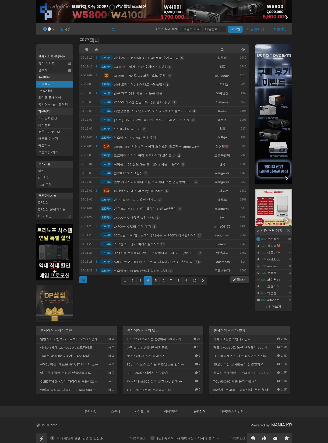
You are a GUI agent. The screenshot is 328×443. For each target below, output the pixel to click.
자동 (65, 29)
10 (194, 280)
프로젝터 (90, 40)
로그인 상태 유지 (164, 29)
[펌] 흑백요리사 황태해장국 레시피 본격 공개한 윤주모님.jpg (200, 438)
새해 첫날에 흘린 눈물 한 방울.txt (81, 438)
